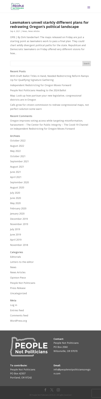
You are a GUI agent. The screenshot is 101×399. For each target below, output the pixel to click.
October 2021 (18, 156)
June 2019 (15, 234)
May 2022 (15, 151)
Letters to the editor (22, 261)
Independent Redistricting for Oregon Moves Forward (40, 85)
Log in (13, 305)
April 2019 (15, 239)
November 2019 (19, 224)
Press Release (18, 288)
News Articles (34, 31)
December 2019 (19, 218)
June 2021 (15, 171)
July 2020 (15, 192)
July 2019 (15, 229)
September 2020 (19, 182)
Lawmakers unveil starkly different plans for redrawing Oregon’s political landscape (49, 24)
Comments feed (19, 315)
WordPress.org (18, 320)
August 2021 (17, 166)
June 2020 (15, 198)
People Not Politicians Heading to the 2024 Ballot (38, 90)
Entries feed (17, 310)
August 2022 (17, 145)
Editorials (15, 256)
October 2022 (18, 140)
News (24, 31)
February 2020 (18, 208)
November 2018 (19, 244)
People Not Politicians (22, 282)
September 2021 (19, 161)
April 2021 (15, 177)
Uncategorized (18, 293)
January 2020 (17, 213)
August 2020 (17, 187)
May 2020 (15, 203)
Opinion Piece (18, 277)
